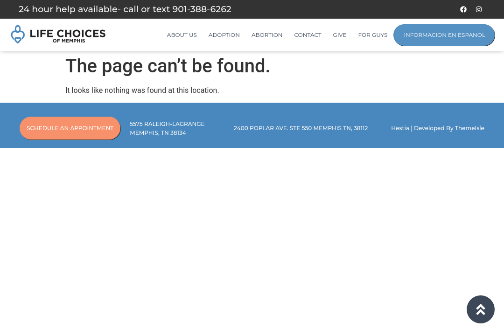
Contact (308, 34)
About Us (182, 34)
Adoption (224, 34)
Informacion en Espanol (444, 34)
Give (340, 34)
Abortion (267, 34)
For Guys (373, 34)
